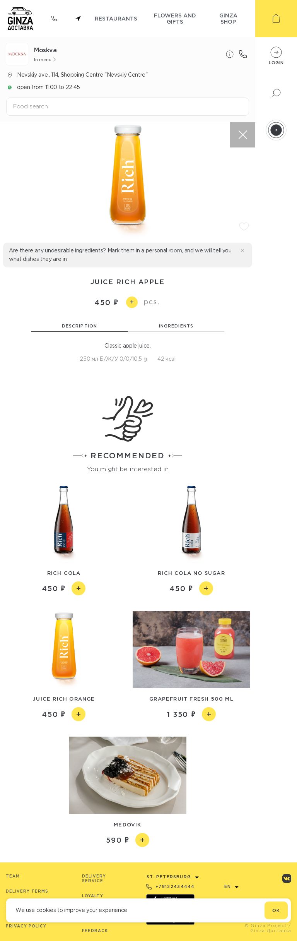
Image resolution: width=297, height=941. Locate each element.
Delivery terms (27, 891)
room (175, 250)
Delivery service (94, 878)
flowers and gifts (175, 18)
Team (13, 876)
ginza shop (228, 18)
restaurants (116, 18)
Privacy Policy (26, 926)
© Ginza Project (266, 925)
